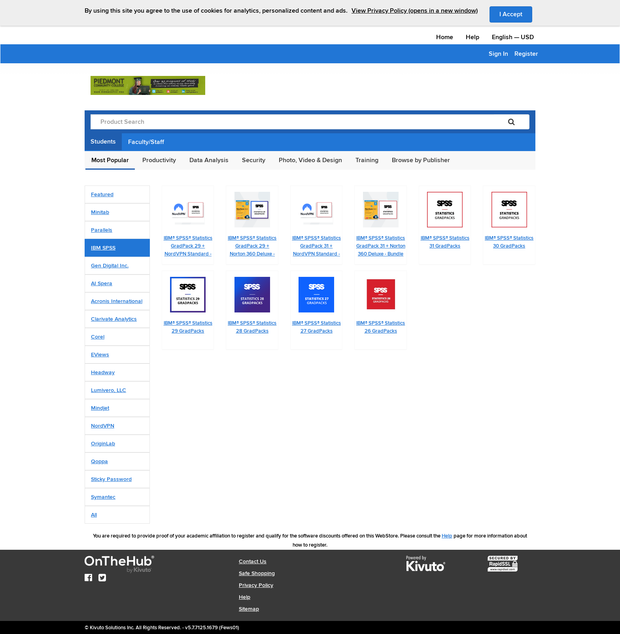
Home (444, 37)
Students (103, 142)
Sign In (498, 54)
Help (472, 37)
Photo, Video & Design (310, 160)
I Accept (515, 13)
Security (253, 160)
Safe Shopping (257, 573)
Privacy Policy (256, 585)
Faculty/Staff (146, 142)
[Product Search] (292, 121)
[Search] (511, 122)
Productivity (159, 160)
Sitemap (249, 609)
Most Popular (110, 160)
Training (366, 160)
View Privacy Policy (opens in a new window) (415, 11)
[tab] (117, 194)
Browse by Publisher (421, 160)
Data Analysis (209, 160)
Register (526, 54)
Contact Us (253, 561)
